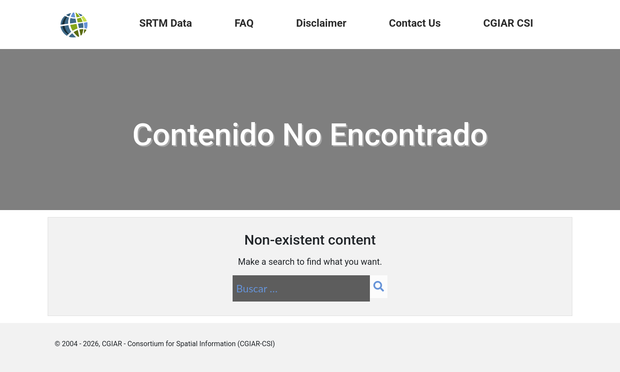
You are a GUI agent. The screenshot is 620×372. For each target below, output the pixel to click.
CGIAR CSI (508, 23)
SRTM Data (165, 23)
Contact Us (415, 23)
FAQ (243, 23)
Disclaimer (321, 23)
